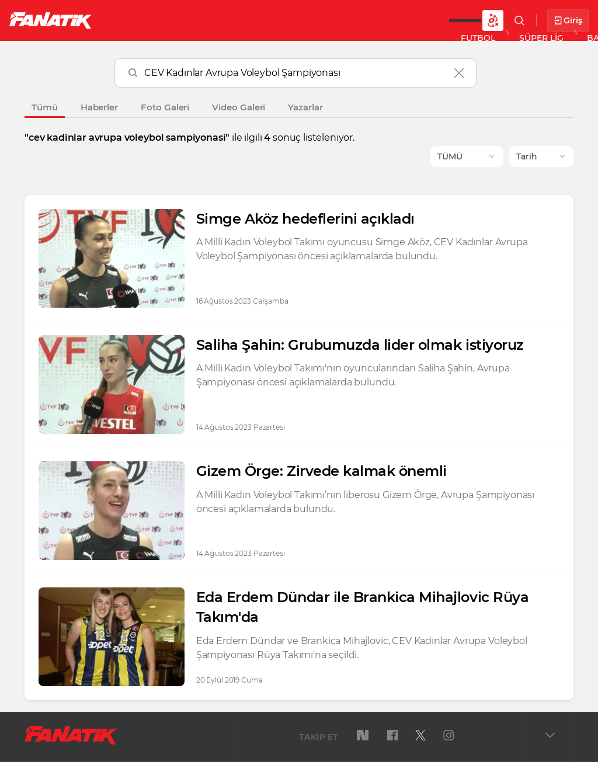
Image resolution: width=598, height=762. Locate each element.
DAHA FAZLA (423, 20)
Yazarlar (305, 107)
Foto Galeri (165, 107)
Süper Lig (196, 20)
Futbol (133, 20)
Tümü (45, 107)
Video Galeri (238, 107)
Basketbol (267, 20)
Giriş (568, 20)
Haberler (99, 107)
